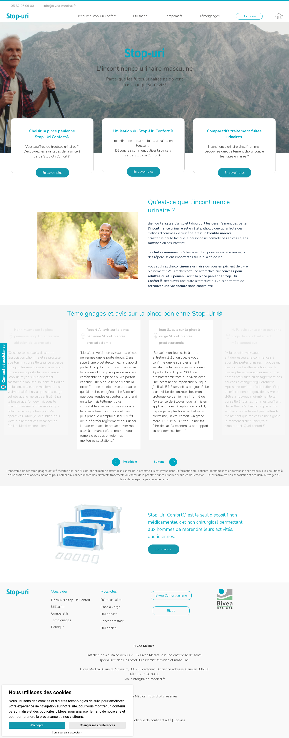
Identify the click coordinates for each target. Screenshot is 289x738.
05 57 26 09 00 (22, 6)
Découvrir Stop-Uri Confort (96, 16)
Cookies (179, 720)
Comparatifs (173, 16)
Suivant (159, 462)
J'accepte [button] (36, 725)
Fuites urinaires (111, 600)
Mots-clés (108, 591)
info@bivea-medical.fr (59, 6)
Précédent (130, 462)
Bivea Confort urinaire (171, 595)
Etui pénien (108, 628)
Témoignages (210, 16)
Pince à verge (110, 607)
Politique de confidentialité (151, 720)
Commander (164, 549)
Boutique (249, 16)
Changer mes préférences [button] (97, 725)
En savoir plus (52, 173)
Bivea (171, 610)
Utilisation (140, 16)
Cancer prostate (112, 621)
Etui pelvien (108, 614)
